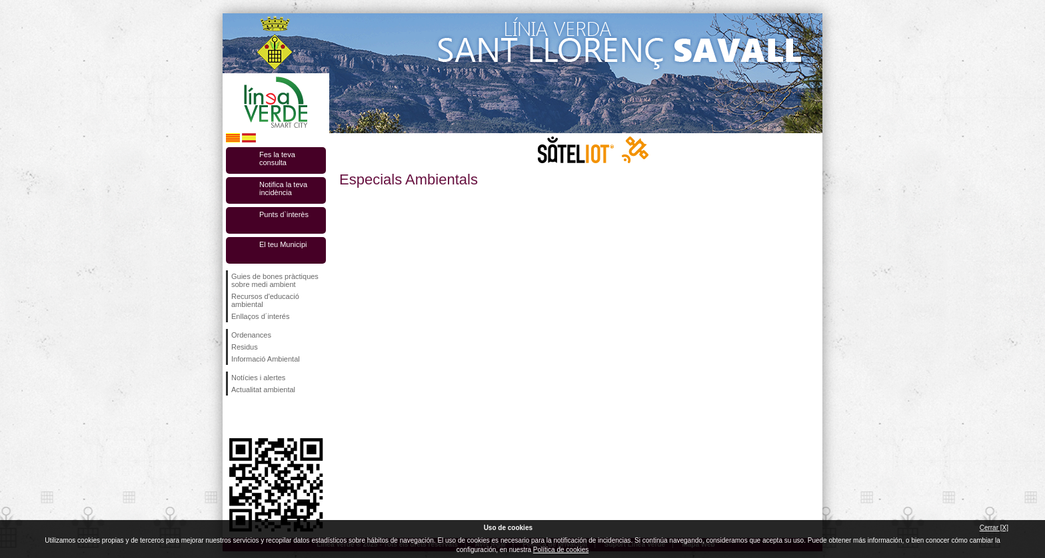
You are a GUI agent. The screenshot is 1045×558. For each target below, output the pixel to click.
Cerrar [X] (994, 527)
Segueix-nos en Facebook (234, 417)
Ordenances (251, 335)
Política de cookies (560, 549)
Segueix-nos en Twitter (256, 417)
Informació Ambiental (265, 359)
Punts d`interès (284, 214)
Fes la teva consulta (277, 158)
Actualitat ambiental (263, 390)
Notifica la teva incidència (283, 188)
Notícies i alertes (258, 378)
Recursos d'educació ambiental (265, 300)
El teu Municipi (283, 244)
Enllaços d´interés (260, 316)
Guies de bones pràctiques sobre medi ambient (275, 280)
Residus (244, 347)
